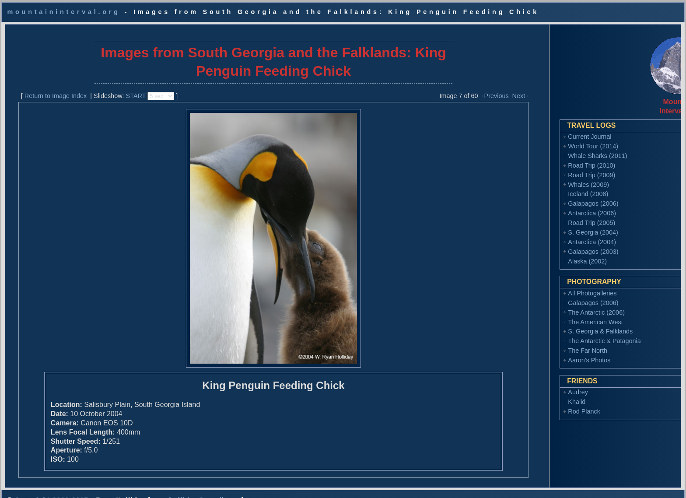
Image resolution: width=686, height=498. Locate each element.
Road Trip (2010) (547, 158)
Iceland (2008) (544, 186)
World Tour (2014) (549, 139)
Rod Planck (540, 404)
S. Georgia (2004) (549, 225)
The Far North (544, 343)
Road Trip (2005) (547, 215)
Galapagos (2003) (549, 244)
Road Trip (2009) (547, 168)
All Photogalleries (548, 286)
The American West (551, 315)
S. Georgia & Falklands (556, 324)
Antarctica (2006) (548, 206)
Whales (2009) (544, 177)
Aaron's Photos (545, 353)
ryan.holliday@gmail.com (196, 485)
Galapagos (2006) (549, 196)
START (130, 88)
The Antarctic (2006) (552, 305)
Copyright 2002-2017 (51, 485)
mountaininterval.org (63, 11)
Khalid (533, 394)
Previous (472, 88)
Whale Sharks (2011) (553, 148)
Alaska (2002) (543, 254)
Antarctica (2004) (548, 234)
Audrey (534, 385)
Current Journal (545, 129)
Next (494, 88)
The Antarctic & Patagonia (560, 333)
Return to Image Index (49, 88)
